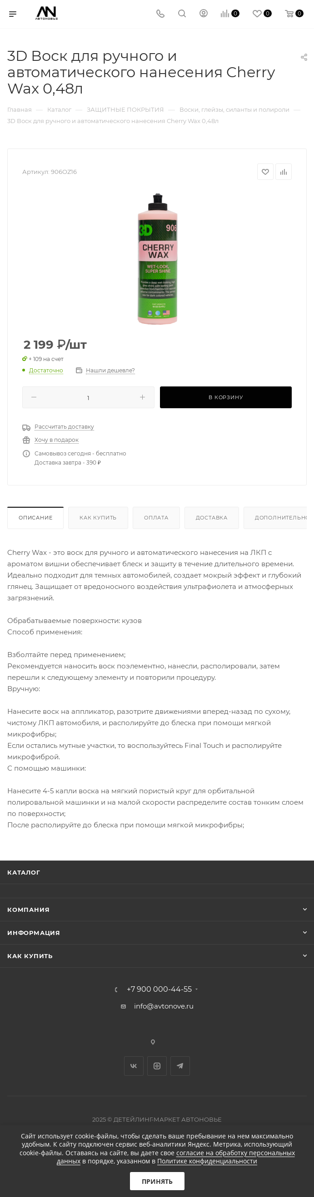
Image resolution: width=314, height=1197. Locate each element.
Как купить (98, 517)
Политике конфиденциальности (207, 1161)
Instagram (157, 1066)
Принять (157, 1181)
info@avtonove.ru (164, 1006)
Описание (35, 517)
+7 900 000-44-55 (159, 989)
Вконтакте (134, 1066)
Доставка (212, 517)
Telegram (180, 1066)
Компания (28, 909)
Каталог (23, 872)
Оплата (156, 517)
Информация (33, 932)
